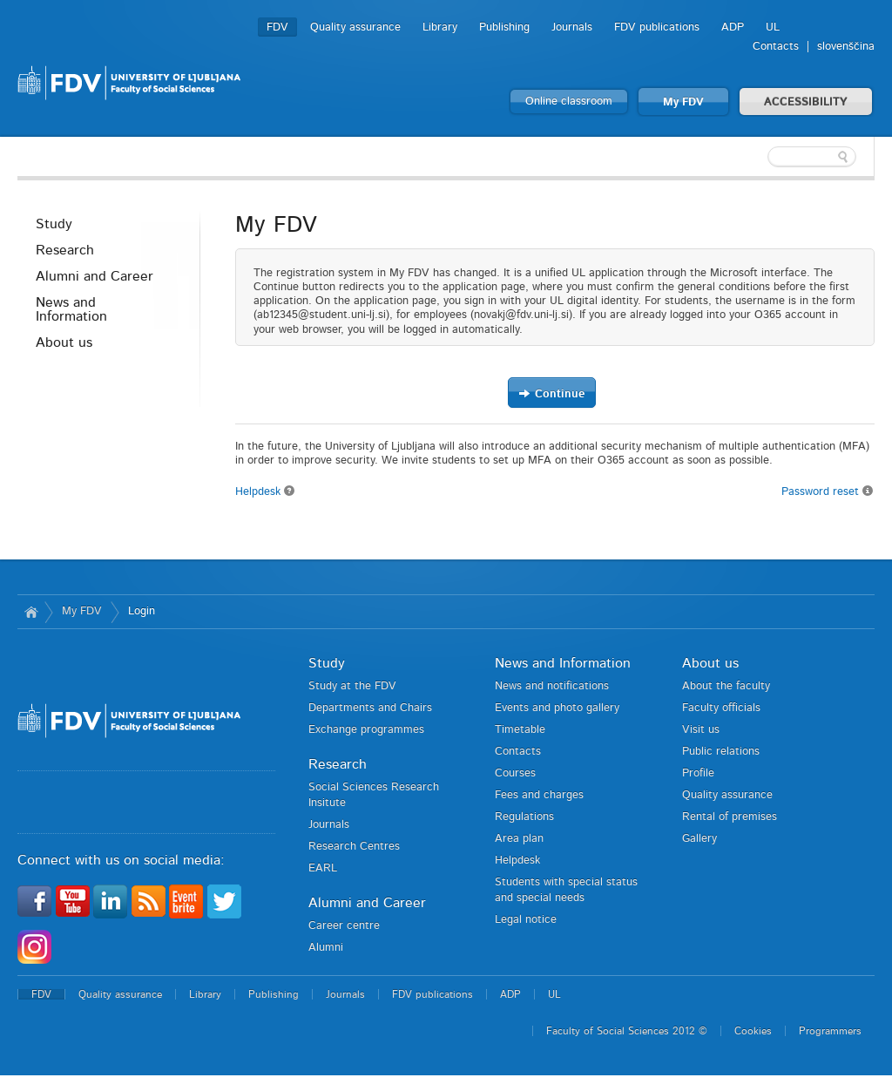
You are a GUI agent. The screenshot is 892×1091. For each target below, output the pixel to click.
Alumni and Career (94, 276)
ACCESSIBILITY (806, 102)
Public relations (721, 751)
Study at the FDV (352, 686)
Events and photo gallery (557, 708)
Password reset (827, 491)
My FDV (683, 102)
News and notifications (552, 686)
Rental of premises (729, 817)
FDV (277, 27)
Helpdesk (265, 492)
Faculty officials (721, 708)
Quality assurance (355, 27)
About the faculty (726, 686)
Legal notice (526, 919)
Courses (515, 773)
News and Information (71, 309)
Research (65, 250)
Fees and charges (539, 795)
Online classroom (568, 101)
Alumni (325, 947)
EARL (322, 868)
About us (64, 342)
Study (54, 224)
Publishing (504, 27)
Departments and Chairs (370, 708)
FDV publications (656, 27)
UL (773, 27)
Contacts (776, 46)
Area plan (519, 838)
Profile (698, 773)
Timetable (520, 729)
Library (439, 27)
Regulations (524, 817)
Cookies (753, 1031)
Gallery (699, 838)
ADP (732, 27)
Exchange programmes (366, 729)
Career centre (344, 926)
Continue (551, 393)
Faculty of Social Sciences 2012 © (626, 1031)
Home (30, 611)
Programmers (830, 1031)
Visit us (701, 729)
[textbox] (761, 156)
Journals (571, 27)
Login (141, 611)
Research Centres (354, 846)
